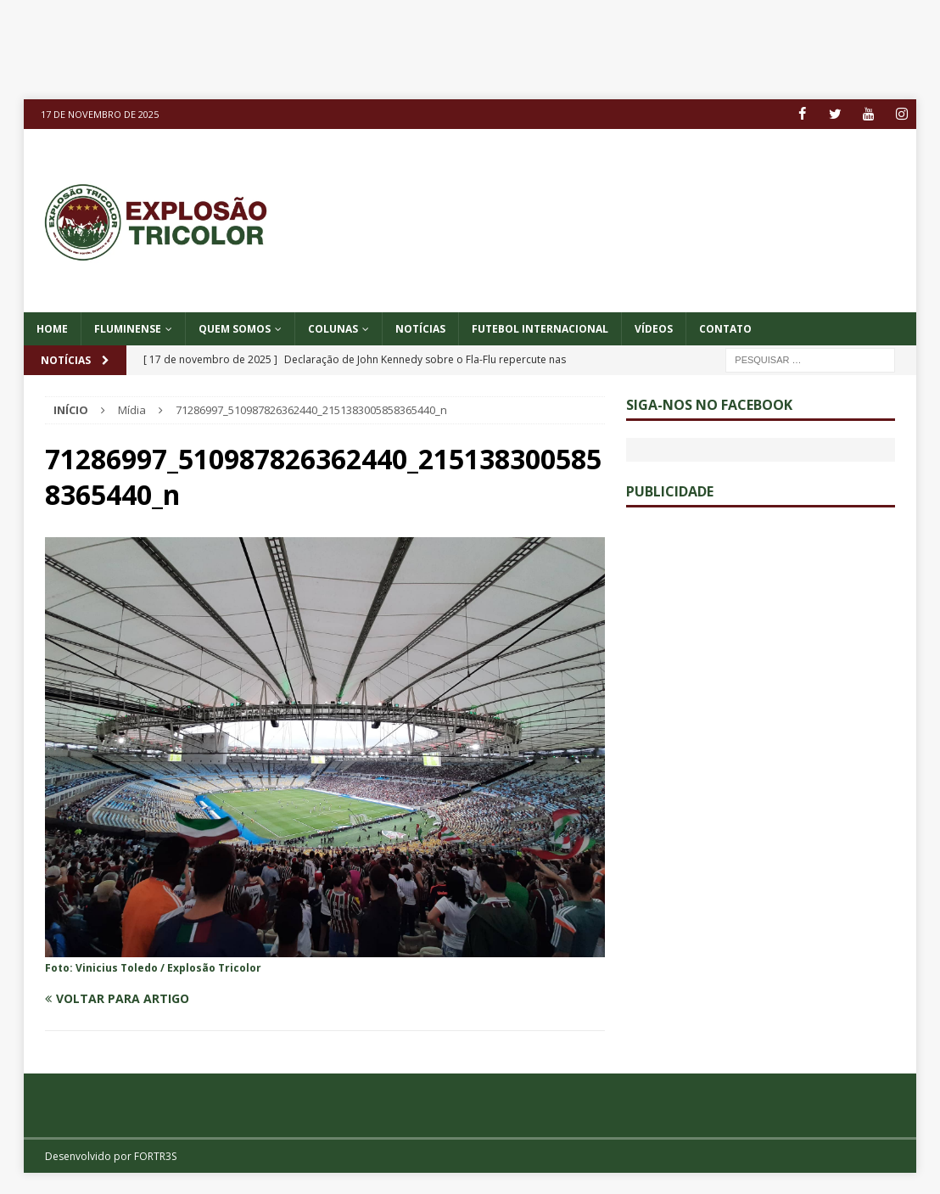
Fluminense (127, 329)
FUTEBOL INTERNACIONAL (540, 329)
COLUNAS (333, 329)
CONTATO (725, 329)
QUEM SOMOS (235, 329)
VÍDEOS (654, 329)
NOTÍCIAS (420, 329)
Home (52, 329)
